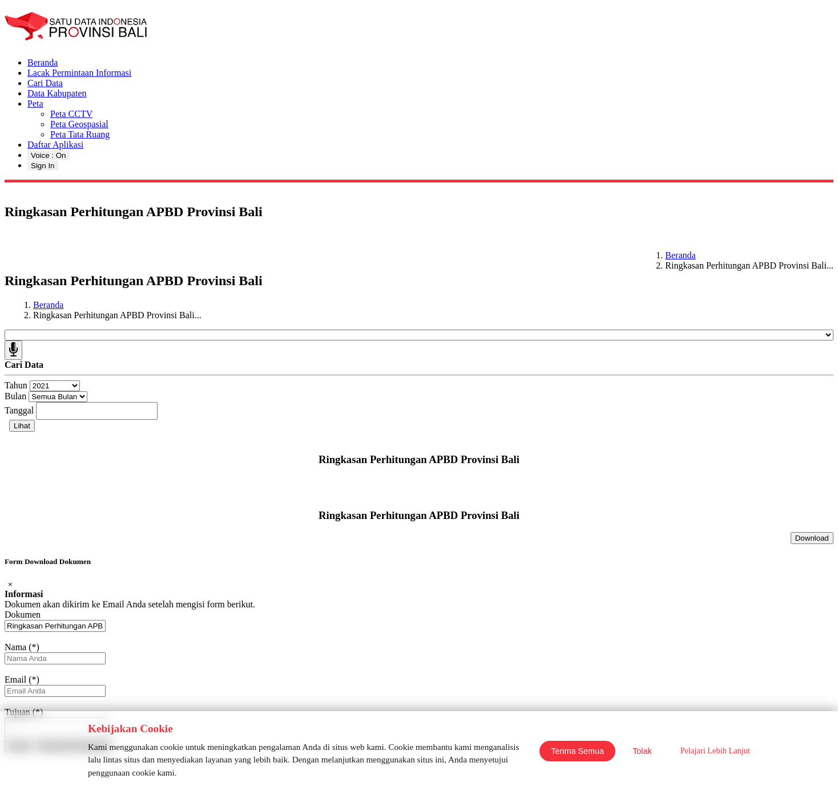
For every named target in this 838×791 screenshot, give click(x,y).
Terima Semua (577, 751)
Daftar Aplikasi (55, 144)
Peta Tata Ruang (80, 134)
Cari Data (45, 83)
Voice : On (48, 155)
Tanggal (19, 410)
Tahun (16, 385)
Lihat (22, 425)
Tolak (642, 751)
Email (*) (22, 679)
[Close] (10, 584)
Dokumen (23, 614)
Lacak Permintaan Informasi (79, 73)
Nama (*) (22, 647)
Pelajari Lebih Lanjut (715, 750)
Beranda (42, 62)
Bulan (15, 396)
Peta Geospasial (79, 124)
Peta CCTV (71, 114)
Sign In (43, 165)
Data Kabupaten (57, 93)
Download (812, 538)
